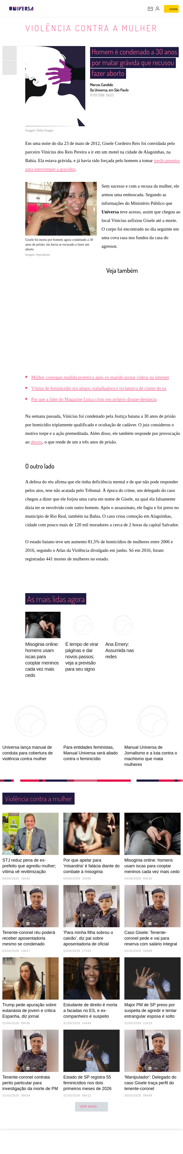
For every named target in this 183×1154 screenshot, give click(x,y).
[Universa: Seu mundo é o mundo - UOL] (21, 8)
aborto (36, 441)
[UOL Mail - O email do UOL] (150, 9)
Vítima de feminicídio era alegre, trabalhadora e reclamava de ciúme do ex (99, 388)
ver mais (91, 1107)
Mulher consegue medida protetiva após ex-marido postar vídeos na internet (100, 377)
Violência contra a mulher (91, 28)
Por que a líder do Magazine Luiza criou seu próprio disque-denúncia (94, 399)
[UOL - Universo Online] (36, 8)
